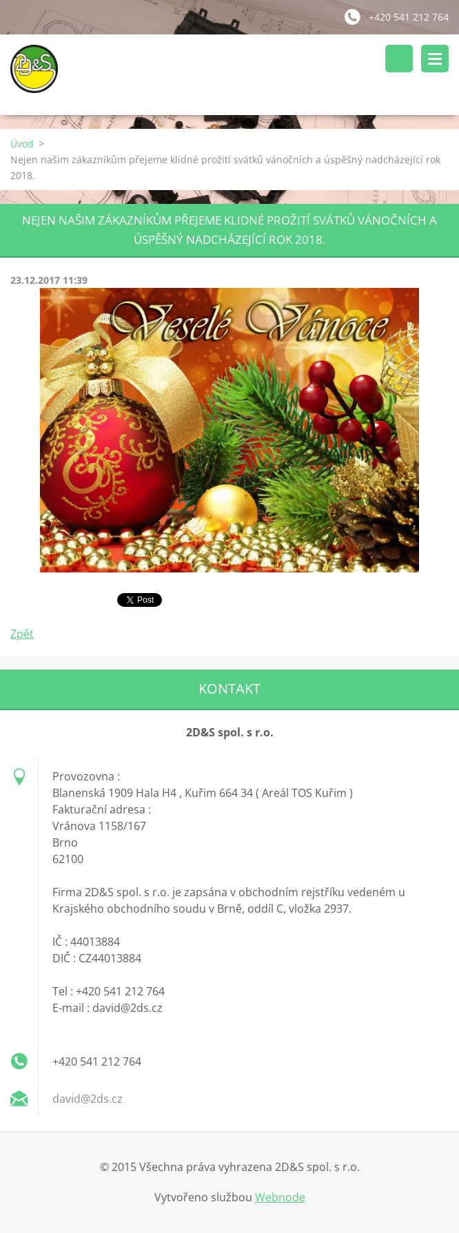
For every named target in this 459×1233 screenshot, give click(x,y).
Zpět (22, 633)
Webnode (280, 1197)
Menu (435, 58)
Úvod (22, 143)
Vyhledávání (399, 58)
